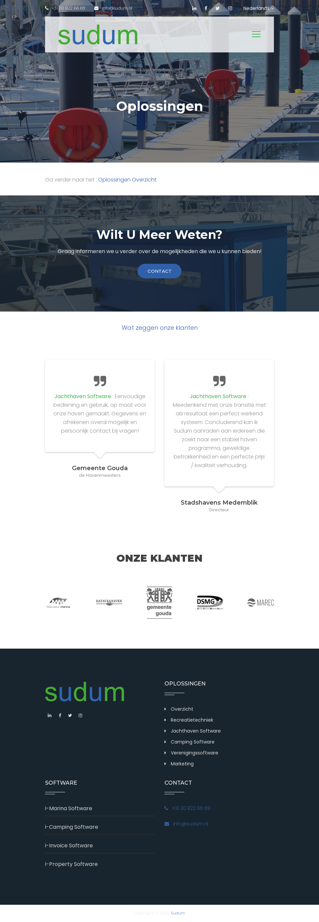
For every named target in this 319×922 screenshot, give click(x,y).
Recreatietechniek (192, 720)
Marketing (182, 764)
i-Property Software (71, 865)
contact (159, 271)
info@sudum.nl (115, 8)
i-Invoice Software (69, 846)
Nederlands (258, 8)
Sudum (178, 913)
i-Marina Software (68, 809)
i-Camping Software (71, 827)
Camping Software (193, 742)
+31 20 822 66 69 (65, 8)
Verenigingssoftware (194, 753)
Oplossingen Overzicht (127, 179)
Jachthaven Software (196, 731)
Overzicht (182, 709)
